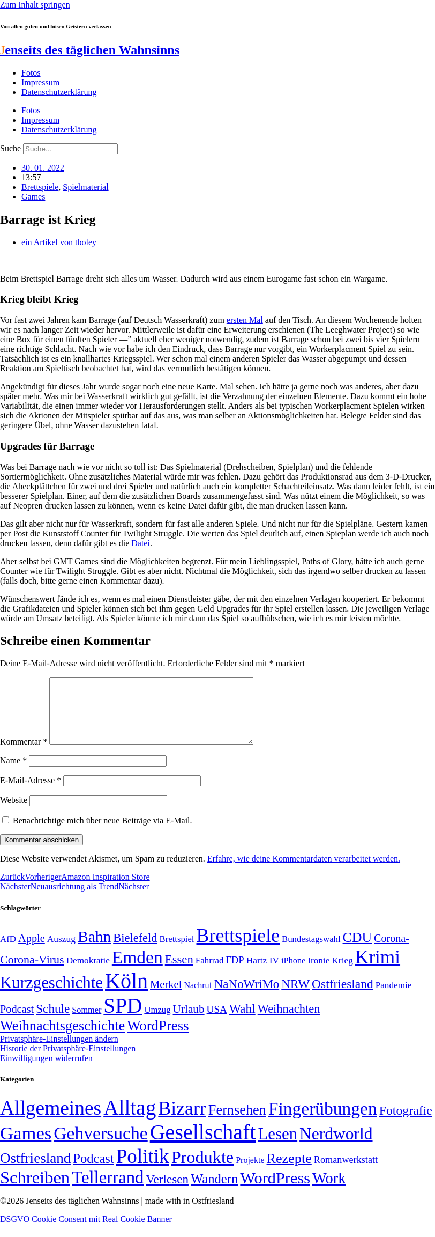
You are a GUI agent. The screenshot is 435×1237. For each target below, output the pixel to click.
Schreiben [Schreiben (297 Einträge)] (35, 1190)
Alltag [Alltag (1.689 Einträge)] (129, 1120)
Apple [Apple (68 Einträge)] (31, 951)
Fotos (31, 72)
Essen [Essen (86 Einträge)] (179, 972)
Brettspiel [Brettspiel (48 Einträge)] (177, 952)
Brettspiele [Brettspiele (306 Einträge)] (238, 948)
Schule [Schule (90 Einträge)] (53, 1021)
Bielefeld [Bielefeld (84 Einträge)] (135, 951)
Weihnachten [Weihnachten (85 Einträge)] (289, 1021)
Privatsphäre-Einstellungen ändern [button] (59, 1051)
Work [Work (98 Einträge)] (329, 1191)
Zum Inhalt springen (35, 4)
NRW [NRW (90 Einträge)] (295, 997)
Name (13, 773)
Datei (140, 543)
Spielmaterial (85, 187)
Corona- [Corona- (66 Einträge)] (391, 951)
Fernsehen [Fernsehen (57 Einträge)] (237, 1123)
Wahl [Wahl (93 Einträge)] (242, 1021)
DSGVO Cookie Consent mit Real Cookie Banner (86, 1231)
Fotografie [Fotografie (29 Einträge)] (405, 1123)
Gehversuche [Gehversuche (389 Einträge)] (100, 1146)
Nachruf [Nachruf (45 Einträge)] (198, 998)
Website (13, 813)
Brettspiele (39, 187)
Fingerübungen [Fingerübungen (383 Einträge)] (322, 1121)
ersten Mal (245, 320)
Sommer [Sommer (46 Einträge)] (86, 1023)
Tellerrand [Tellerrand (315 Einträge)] (108, 1190)
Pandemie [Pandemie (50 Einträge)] (394, 998)
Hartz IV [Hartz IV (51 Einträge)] (262, 973)
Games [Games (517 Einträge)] (25, 1146)
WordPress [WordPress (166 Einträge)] (275, 1191)
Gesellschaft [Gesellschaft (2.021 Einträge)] (203, 1145)
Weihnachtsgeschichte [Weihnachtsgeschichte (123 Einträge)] (62, 1039)
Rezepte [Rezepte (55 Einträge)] (289, 1171)
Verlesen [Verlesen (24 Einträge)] (167, 1192)
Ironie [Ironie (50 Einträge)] (318, 973)
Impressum (40, 82)
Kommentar (23, 754)
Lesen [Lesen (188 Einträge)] (277, 1146)
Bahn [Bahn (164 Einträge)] (94, 949)
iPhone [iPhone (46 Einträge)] (293, 973)
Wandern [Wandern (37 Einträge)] (214, 1191)
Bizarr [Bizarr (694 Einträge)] (182, 1121)
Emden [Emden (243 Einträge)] (137, 970)
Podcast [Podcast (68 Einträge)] (17, 1022)
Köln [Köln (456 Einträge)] (126, 994)
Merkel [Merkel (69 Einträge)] (166, 997)
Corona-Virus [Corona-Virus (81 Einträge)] (32, 972)
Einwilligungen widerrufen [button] (46, 1071)
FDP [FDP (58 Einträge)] (235, 972)
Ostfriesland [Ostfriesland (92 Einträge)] (342, 997)
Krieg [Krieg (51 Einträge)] (342, 973)
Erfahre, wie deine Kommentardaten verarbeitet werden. (303, 871)
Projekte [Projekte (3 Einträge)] (250, 1172)
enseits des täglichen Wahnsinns (89, 50)
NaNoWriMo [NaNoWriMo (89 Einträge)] (246, 997)
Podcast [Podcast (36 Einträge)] (93, 1171)
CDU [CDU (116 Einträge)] (357, 950)
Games (33, 196)
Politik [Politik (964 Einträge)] (142, 1169)
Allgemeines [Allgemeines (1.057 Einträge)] (50, 1121)
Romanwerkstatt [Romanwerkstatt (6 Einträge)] (346, 1172)
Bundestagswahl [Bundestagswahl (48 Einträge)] (311, 952)
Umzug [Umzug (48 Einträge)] (157, 1023)
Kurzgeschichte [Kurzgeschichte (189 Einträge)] (51, 995)
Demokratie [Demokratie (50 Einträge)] (88, 973)
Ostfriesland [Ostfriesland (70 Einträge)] (35, 1171)
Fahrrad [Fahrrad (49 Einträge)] (210, 973)
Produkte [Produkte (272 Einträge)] (202, 1170)
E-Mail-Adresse (30, 793)
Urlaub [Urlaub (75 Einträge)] (189, 1021)
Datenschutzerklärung (58, 92)
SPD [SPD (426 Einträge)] (122, 1018)
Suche (10, 148)
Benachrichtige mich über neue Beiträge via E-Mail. (102, 833)
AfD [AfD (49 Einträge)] (8, 952)
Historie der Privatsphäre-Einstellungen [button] (68, 1061)
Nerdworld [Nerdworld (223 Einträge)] (335, 1146)
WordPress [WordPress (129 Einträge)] (158, 1038)
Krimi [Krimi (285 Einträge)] (377, 970)
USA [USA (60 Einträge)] (217, 1022)
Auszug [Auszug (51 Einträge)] (61, 951)
